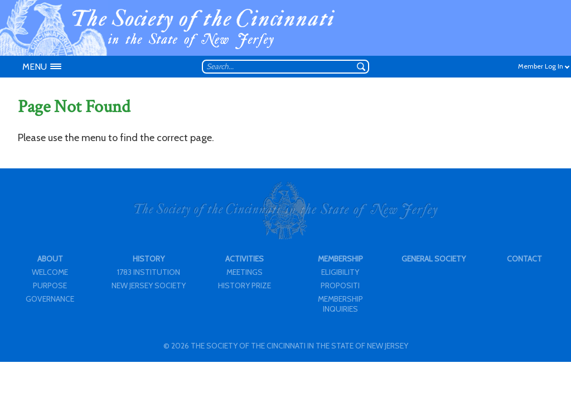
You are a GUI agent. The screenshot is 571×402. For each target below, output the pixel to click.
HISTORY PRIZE (244, 285)
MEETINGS (244, 272)
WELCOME (50, 272)
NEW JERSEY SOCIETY (149, 285)
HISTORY (148, 259)
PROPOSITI (340, 285)
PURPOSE (50, 285)
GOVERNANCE (50, 299)
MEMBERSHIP (340, 259)
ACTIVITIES (244, 259)
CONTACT (524, 259)
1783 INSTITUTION (148, 272)
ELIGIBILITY (340, 272)
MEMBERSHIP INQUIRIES (340, 304)
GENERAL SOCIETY (433, 259)
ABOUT (50, 259)
